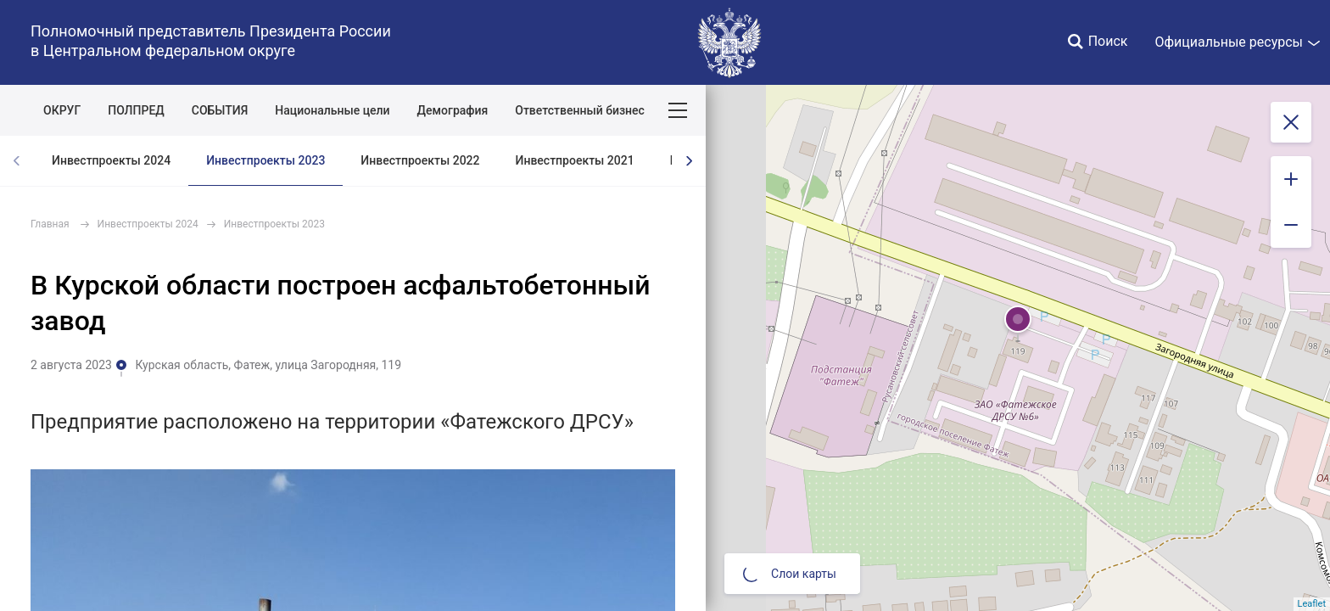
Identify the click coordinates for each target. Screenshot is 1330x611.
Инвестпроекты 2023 (265, 160)
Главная (50, 224)
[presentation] (689, 161)
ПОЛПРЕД (136, 110)
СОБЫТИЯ (220, 110)
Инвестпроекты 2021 (575, 160)
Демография (453, 110)
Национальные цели (332, 110)
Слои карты (789, 573)
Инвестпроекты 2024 (111, 160)
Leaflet (1312, 603)
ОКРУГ (62, 110)
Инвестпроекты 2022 (419, 160)
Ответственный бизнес (580, 110)
